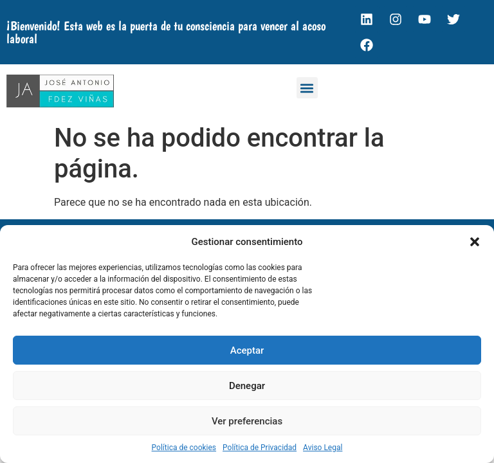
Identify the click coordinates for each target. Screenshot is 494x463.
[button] (474, 241)
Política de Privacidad (260, 447)
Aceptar (247, 350)
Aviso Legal (322, 447)
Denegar (247, 386)
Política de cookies (184, 447)
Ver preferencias (247, 421)
